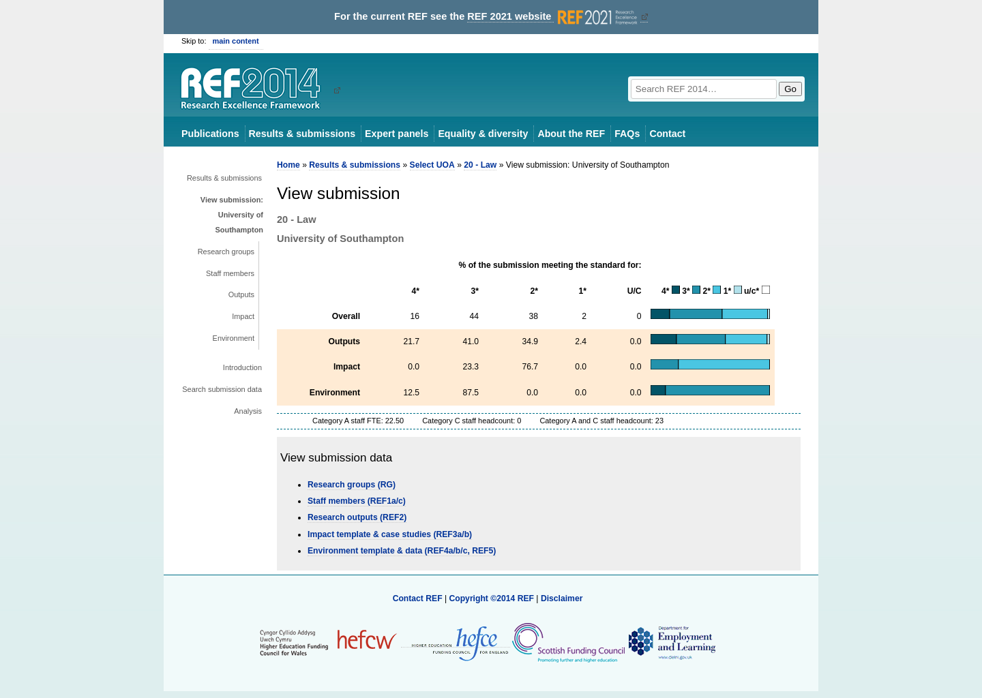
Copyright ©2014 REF (492, 598)
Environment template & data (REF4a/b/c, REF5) (402, 551)
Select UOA (432, 165)
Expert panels (396, 133)
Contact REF (418, 598)
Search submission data (222, 389)
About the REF (571, 133)
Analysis (248, 411)
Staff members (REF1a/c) (357, 501)
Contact (667, 133)
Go (790, 89)
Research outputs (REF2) (357, 517)
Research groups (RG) (352, 484)
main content (236, 41)
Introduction (242, 367)
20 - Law (480, 165)
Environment (233, 338)
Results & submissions (302, 133)
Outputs (241, 294)
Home (288, 165)
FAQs (627, 133)
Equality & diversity (483, 133)
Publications (210, 133)
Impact (243, 316)
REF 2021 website (553, 16)
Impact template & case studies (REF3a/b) (390, 534)
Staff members (230, 273)
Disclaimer (562, 598)
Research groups (226, 251)
